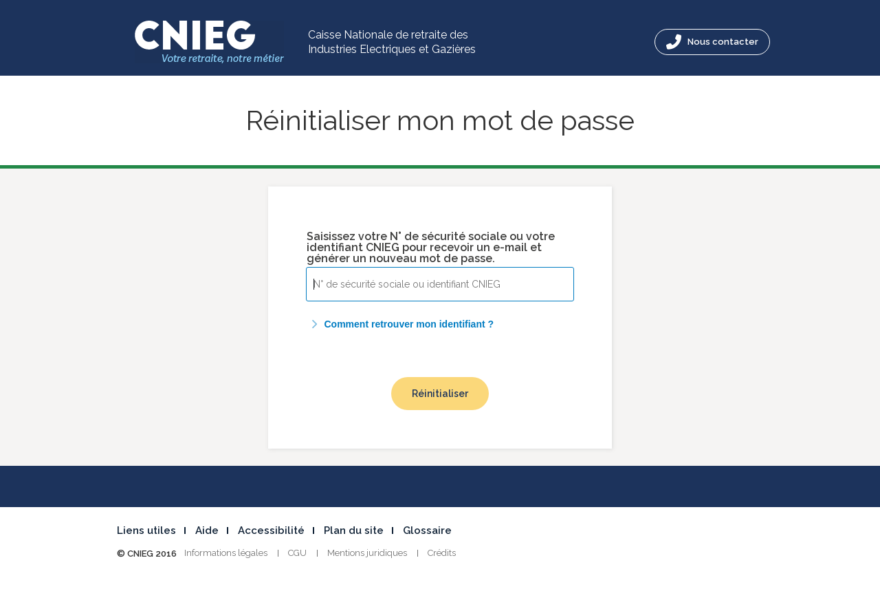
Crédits (442, 553)
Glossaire (427, 530)
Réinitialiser (440, 393)
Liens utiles (146, 530)
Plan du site (354, 530)
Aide (207, 530)
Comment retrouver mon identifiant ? (400, 324)
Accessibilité (271, 530)
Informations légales (225, 553)
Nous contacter (712, 42)
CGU (297, 553)
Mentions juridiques (367, 553)
